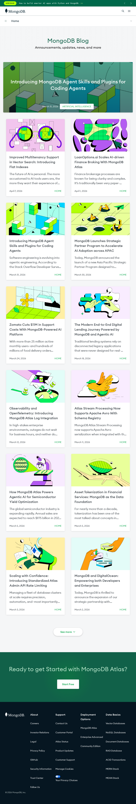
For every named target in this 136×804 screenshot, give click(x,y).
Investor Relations (39, 732)
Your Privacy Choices (66, 778)
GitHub (34, 759)
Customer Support (65, 759)
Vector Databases (115, 723)
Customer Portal (64, 732)
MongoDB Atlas (89, 727)
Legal (33, 741)
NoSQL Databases (116, 732)
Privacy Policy (37, 750)
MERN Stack (112, 768)
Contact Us (61, 723)
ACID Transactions (116, 759)
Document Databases (117, 741)
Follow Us (35, 787)
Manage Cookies (64, 768)
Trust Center (36, 778)
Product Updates (64, 750)
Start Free (68, 684)
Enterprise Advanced (92, 737)
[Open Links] (129, 11)
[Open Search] (123, 11)
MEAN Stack (112, 778)
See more (68, 631)
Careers (34, 723)
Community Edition (90, 746)
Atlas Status (61, 741)
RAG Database (114, 750)
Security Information (41, 768)
